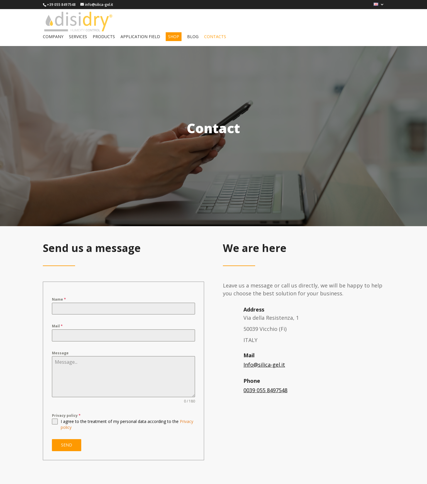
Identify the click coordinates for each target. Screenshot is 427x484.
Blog (193, 37)
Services (78, 37)
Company (53, 37)
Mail (57, 326)
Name (59, 299)
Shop (173, 36)
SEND (66, 445)
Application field (140, 37)
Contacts (215, 37)
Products (104, 37)
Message (60, 353)
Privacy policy (66, 415)
